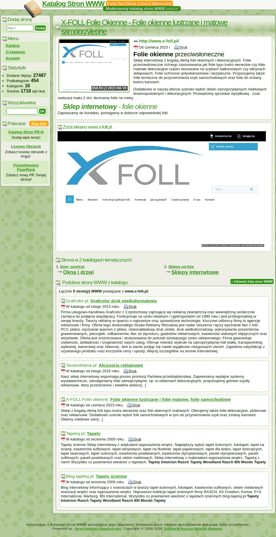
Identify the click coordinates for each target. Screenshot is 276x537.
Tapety (93, 433)
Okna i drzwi (78, 272)
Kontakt (13, 58)
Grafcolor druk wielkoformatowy (124, 300)
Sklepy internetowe (195, 272)
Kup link (39, 123)
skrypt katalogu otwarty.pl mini (98, 528)
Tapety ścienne (111, 476)
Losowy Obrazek (26, 146)
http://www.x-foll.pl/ (159, 40)
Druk (183, 47)
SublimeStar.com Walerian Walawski (193, 528)
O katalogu (15, 52)
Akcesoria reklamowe (121, 365)
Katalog (13, 45)
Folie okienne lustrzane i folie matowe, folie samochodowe (170, 399)
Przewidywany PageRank (26, 167)
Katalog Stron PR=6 (26, 132)
